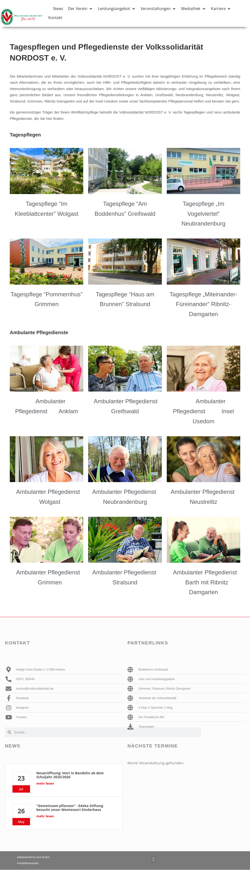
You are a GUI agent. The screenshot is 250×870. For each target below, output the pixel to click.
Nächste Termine (152, 745)
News (13, 745)
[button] (80, 8)
